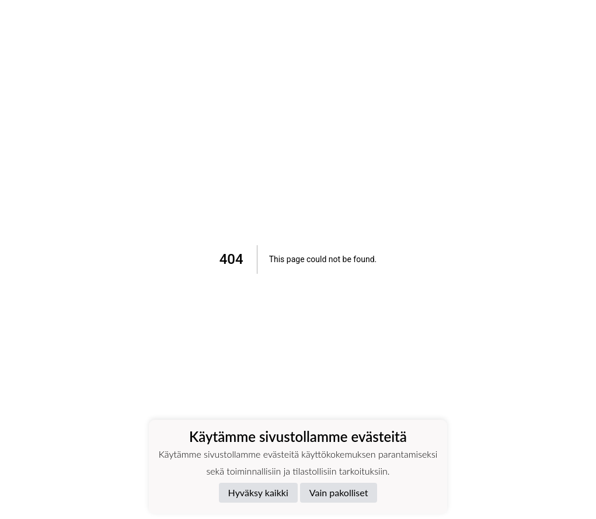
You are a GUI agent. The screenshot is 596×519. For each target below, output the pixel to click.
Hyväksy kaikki (258, 492)
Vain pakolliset (338, 492)
